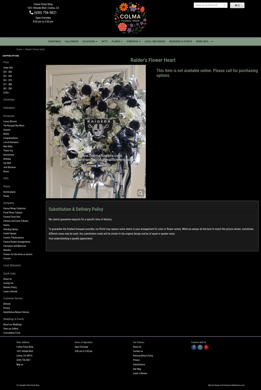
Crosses (7, 258)
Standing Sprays (10, 229)
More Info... (203, 41)
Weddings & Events (180, 41)
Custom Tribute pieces (13, 237)
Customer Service (12, 298)
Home (19, 49)
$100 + (6, 92)
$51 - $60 (7, 76)
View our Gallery (10, 328)
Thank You (8, 150)
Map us (19, 364)
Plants (116, 41)
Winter (6, 134)
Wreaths (7, 250)
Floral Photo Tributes (12, 212)
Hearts (6, 225)
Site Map (137, 369)
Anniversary (8, 154)
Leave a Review (10, 291)
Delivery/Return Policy (143, 355)
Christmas (54, 41)
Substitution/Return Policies (16, 312)
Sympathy (132, 41)
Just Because (9, 167)
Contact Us (8, 283)
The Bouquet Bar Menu (13, 125)
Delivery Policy (10, 287)
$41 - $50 (7, 72)
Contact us (138, 351)
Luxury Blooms (10, 121)
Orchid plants (9, 192)
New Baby (7, 146)
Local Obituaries (155, 41)
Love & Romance (11, 142)
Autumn (6, 129)
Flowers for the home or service (17, 254)
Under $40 (8, 67)
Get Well (7, 163)
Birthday (7, 159)
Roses (6, 171)
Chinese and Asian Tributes (15, 221)
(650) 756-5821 (43, 12)
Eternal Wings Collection (14, 208)
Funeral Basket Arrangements (16, 241)
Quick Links (9, 273)
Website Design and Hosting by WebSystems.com (226, 385)
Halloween (71, 41)
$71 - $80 (7, 84)
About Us (7, 279)
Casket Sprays (9, 233)
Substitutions (139, 364)
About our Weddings (12, 324)
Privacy (6, 308)
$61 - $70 (7, 80)
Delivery (7, 303)
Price (6, 62)
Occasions (88, 41)
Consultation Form (11, 332)
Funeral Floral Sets (11, 216)
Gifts (104, 41)
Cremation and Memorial (14, 246)
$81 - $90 (7, 88)
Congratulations (10, 138)
